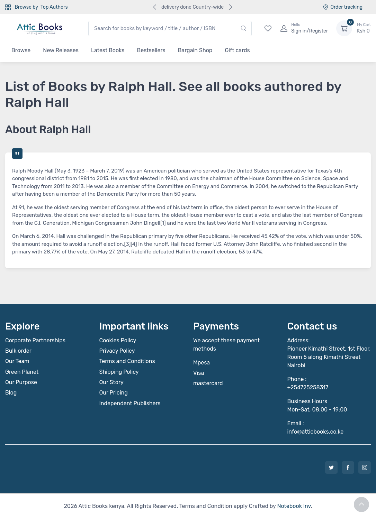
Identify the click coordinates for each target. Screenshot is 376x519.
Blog (11, 392)
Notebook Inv (294, 506)
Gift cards (237, 50)
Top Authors (54, 7)
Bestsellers (151, 50)
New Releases (61, 50)
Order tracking (342, 7)
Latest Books (108, 50)
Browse (20, 50)
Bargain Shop (195, 50)
